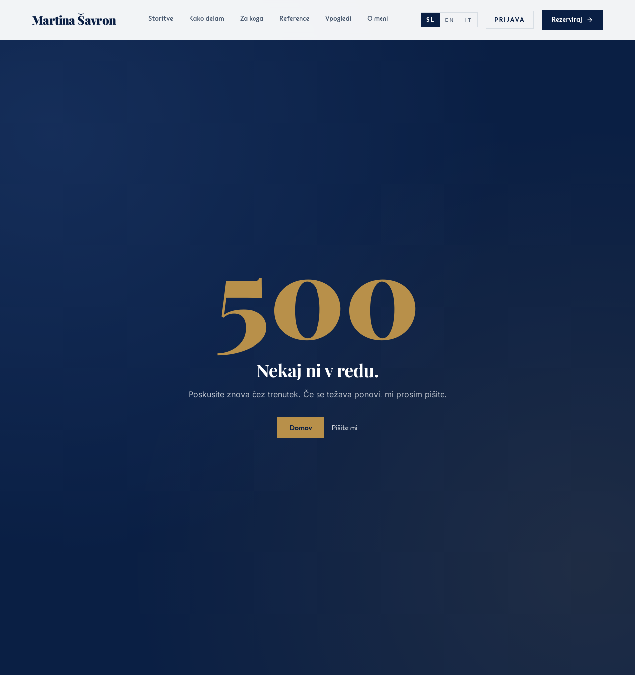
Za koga (251, 18)
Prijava (509, 19)
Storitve (160, 18)
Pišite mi (345, 427)
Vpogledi (338, 18)
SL (430, 19)
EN (449, 19)
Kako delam (206, 18)
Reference (294, 18)
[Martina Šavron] (74, 20)
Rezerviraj (572, 19)
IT (469, 19)
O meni (377, 18)
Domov (300, 427)
